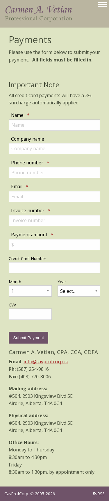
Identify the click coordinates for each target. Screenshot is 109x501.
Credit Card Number (27, 258)
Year (62, 281)
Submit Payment (28, 337)
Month (15, 281)
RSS (99, 493)
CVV (12, 305)
